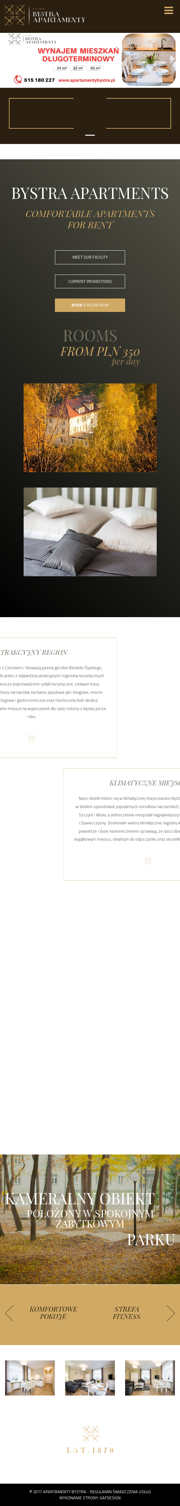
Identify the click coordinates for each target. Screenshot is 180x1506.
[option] (53, 1315)
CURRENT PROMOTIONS (90, 281)
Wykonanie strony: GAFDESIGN (90, 1498)
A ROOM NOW (90, 305)
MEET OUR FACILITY (90, 257)
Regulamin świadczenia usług (120, 1491)
